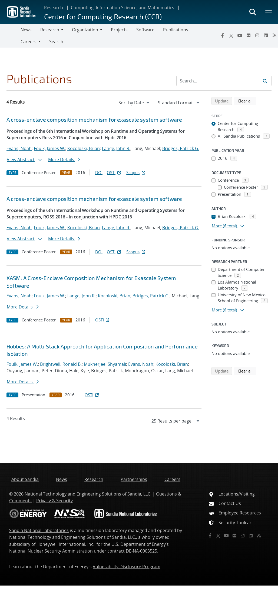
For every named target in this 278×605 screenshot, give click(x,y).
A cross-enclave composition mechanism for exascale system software (94, 119)
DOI (98, 172)
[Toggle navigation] (10, 36)
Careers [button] (29, 42)
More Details (64, 159)
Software (145, 30)
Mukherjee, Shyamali (105, 364)
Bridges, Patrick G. (180, 148)
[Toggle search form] (253, 12)
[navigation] (134, 102)
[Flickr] (248, 35)
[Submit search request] (265, 81)
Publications (175, 30)
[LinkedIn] (266, 35)
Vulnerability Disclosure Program (126, 567)
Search (56, 42)
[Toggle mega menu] (269, 12)
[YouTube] (240, 35)
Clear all (247, 101)
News (26, 30)
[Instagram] (257, 35)
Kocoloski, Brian (83, 148)
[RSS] (259, 535)
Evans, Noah (19, 148)
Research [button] (49, 30)
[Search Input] (224, 81)
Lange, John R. (116, 148)
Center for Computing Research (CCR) (103, 16)
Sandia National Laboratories (39, 530)
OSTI (114, 172)
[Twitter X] (231, 35)
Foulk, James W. (49, 148)
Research (53, 8)
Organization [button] (85, 30)
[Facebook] (223, 35)
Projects (119, 30)
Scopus (136, 172)
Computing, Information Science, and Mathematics (122, 8)
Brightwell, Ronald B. (61, 364)
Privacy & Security (54, 501)
